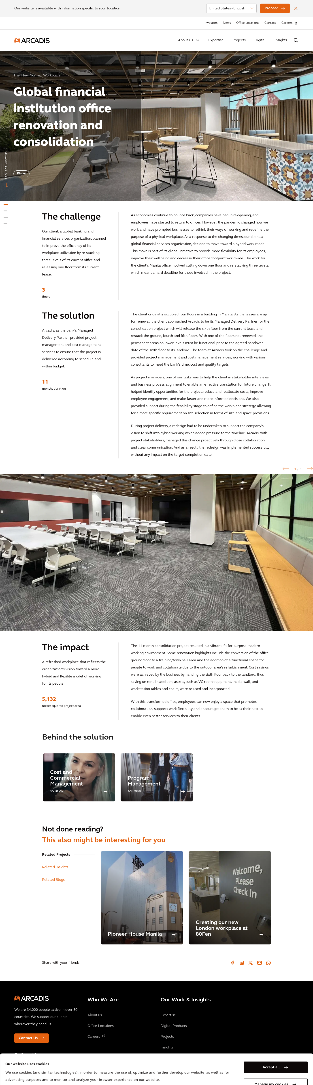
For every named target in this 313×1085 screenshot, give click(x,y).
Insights (281, 40)
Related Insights (55, 867)
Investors (210, 23)
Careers (286, 23)
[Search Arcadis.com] (296, 40)
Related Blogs (53, 880)
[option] (156, 124)
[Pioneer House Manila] (142, 897)
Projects (239, 40)
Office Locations (247, 23)
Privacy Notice (88, 1064)
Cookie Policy (122, 1064)
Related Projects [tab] (56, 855)
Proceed (272, 8)
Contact (270, 23)
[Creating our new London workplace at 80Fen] (230, 897)
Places (21, 173)
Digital (260, 40)
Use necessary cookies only (271, 1071)
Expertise (216, 40)
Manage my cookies (271, 1054)
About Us (185, 40)
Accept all (271, 1037)
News (227, 23)
